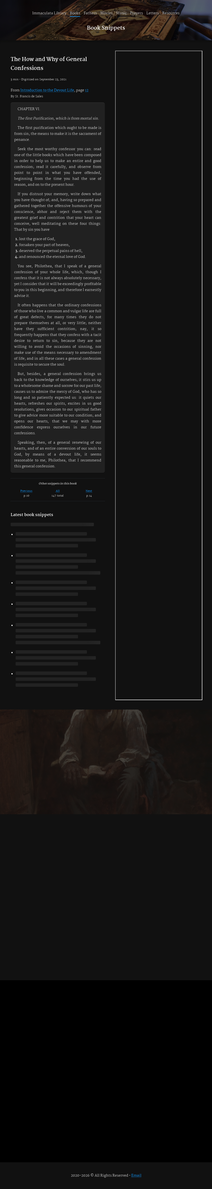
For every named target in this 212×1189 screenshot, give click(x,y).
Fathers (90, 13)
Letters (152, 13)
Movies (106, 13)
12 (86, 90)
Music (121, 13)
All (58, 491)
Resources (171, 13)
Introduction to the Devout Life (47, 90)
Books (75, 13)
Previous (26, 491)
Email (136, 1176)
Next (89, 491)
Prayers (136, 13)
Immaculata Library (49, 13)
